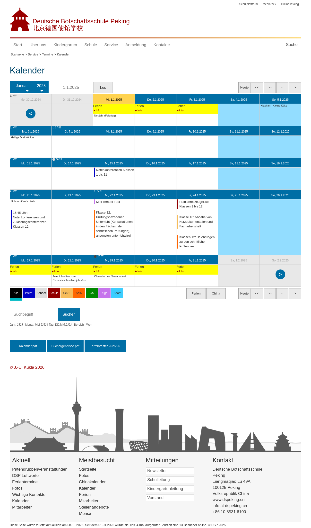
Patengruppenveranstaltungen (40, 469)
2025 (41, 86)
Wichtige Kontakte (28, 494)
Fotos (17, 488)
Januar (22, 86)
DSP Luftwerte (25, 475)
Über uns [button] (37, 45)
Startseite (95, 469)
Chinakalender (99, 482)
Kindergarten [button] (65, 45)
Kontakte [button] (162, 45)
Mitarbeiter (22, 507)
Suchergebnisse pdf (65, 346)
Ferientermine (25, 482)
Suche (292, 44)
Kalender (20, 501)
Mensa (91, 513)
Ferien (91, 494)
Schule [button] (90, 45)
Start (17, 45)
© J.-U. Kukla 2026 (27, 367)
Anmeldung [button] (135, 45)
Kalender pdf (28, 346)
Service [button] (111, 45)
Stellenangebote (100, 507)
